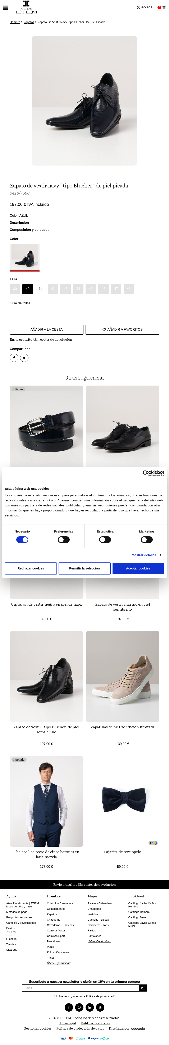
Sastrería (11, 949)
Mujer (92, 895)
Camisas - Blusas (98, 919)
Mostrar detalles (144, 555)
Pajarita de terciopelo (122, 851)
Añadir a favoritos (122, 329)
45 (91, 289)
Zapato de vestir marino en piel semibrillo (122, 606)
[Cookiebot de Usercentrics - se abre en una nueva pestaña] (146, 473)
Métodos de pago (16, 911)
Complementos (56, 908)
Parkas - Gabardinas (100, 903)
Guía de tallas (20, 303)
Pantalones (54, 941)
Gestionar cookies (37, 1028)
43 (65, 289)
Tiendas (11, 944)
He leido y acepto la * (87, 996)
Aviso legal (67, 1023)
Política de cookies (95, 1023)
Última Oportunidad (58, 963)
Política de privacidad (100, 996)
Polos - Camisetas (58, 952)
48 (129, 289)
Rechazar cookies (31, 568)
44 (78, 289)
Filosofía (11, 938)
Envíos (10, 928)
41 (40, 289)
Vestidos (93, 914)
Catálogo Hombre (139, 911)
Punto (50, 946)
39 (15, 289)
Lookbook (136, 895)
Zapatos (29, 22)
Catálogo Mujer (137, 917)
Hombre (15, 22)
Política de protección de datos (80, 1028)
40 (27, 289)
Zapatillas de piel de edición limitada (123, 727)
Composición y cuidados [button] (29, 230)
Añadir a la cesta (47, 329)
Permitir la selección (84, 568)
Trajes (51, 957)
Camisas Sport (56, 935)
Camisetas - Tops (98, 925)
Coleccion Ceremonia (60, 903)
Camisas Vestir (56, 930)
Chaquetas (53, 919)
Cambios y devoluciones (21, 922)
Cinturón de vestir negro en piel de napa (46, 604)
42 (53, 289)
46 (103, 289)
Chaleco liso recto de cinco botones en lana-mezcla (46, 854)
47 (116, 289)
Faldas (92, 930)
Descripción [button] (19, 222)
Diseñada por (127, 1028)
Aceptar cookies (138, 568)
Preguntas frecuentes (19, 917)
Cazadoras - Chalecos (60, 925)
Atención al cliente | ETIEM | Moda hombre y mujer (23, 905)
